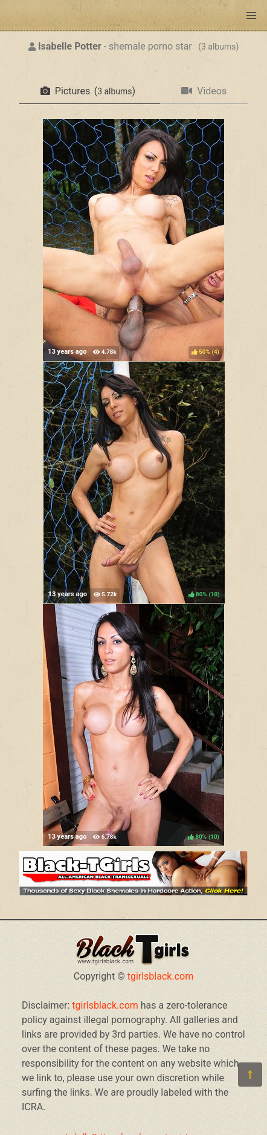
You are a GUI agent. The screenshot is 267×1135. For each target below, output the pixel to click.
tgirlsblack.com (160, 976)
